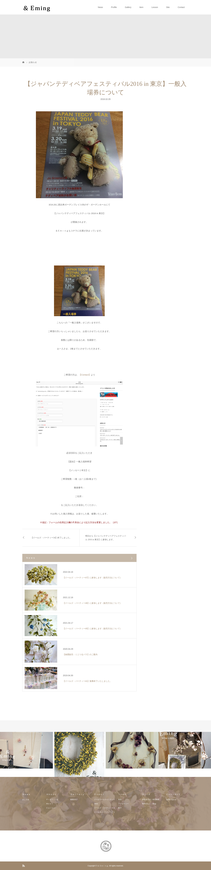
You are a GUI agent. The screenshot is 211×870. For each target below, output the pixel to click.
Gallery (128, 7)
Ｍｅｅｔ (49, 804)
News (100, 7)
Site (168, 7)
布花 (120, 799)
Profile (114, 7)
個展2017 (74, 799)
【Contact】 (85, 374)
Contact (181, 7)
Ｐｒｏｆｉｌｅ (52, 799)
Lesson (154, 7)
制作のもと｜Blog (149, 804)
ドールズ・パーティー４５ (104, 808)
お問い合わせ (171, 799)
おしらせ (25, 799)
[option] (26, 750)
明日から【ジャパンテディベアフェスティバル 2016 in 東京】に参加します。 (105, 538)
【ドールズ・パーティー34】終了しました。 (51, 538)
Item (141, 7)
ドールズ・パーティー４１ (104, 812)
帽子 (120, 808)
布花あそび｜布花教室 (150, 799)
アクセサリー (123, 804)
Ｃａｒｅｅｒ (51, 808)
